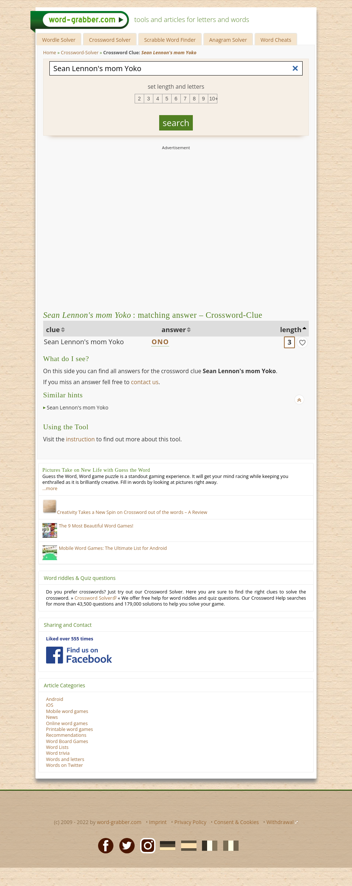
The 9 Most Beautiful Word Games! (96, 526)
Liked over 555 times (69, 639)
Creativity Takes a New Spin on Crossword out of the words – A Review (124, 512)
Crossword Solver (110, 39)
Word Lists (57, 747)
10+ (213, 99)
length (291, 329)
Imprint (157, 822)
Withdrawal (279, 822)
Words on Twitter (64, 765)
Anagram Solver (228, 39)
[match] (302, 342)
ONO (160, 341)
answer (174, 329)
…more (49, 488)
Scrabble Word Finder (170, 39)
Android (54, 699)
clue (53, 329)
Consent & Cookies (236, 822)
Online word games (67, 723)
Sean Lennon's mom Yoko (84, 341)
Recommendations (66, 735)
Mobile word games (67, 711)
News (52, 717)
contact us (144, 382)
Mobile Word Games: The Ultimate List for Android (113, 548)
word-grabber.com (119, 822)
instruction (80, 439)
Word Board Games (67, 741)
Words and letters (65, 759)
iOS (49, 705)
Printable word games (69, 729)
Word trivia (58, 753)
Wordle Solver (58, 39)
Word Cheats (276, 39)
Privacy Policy (190, 822)
